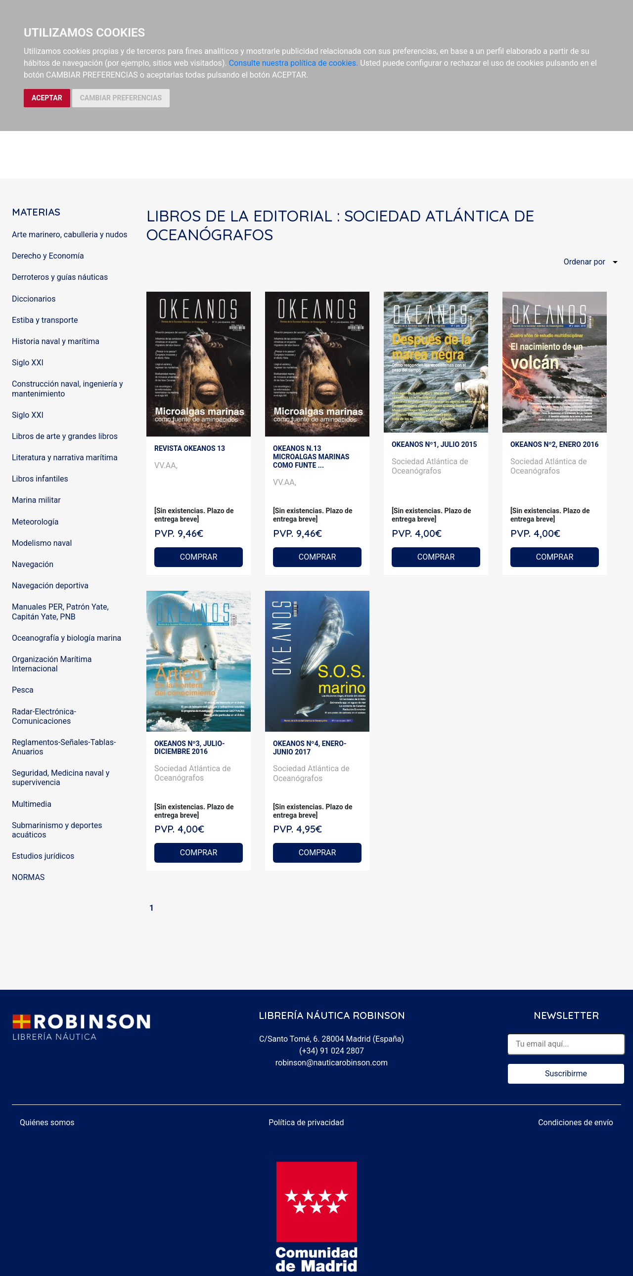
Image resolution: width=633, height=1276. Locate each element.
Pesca (23, 690)
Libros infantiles (40, 479)
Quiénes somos (47, 1122)
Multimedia (31, 804)
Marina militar (36, 500)
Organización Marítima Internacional (51, 664)
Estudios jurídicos (43, 856)
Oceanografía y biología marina (66, 638)
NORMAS (28, 877)
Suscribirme (566, 1073)
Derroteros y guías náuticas (60, 277)
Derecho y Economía (48, 256)
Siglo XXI (28, 362)
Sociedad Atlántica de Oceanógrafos (430, 466)
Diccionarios (33, 299)
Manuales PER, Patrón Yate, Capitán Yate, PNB (60, 611)
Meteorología (35, 522)
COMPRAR (199, 557)
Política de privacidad (306, 1122)
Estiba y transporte (45, 320)
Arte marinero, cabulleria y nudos (70, 234)
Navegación (32, 564)
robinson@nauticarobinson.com (331, 1062)
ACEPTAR (47, 98)
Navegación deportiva (50, 585)
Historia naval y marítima (55, 341)
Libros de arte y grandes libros (65, 436)
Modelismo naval (42, 543)
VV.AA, (166, 465)
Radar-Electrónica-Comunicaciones (44, 716)
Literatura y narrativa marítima (65, 457)
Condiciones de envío (575, 1122)
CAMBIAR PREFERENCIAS (121, 98)
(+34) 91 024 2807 (331, 1051)
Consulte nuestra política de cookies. (294, 63)
